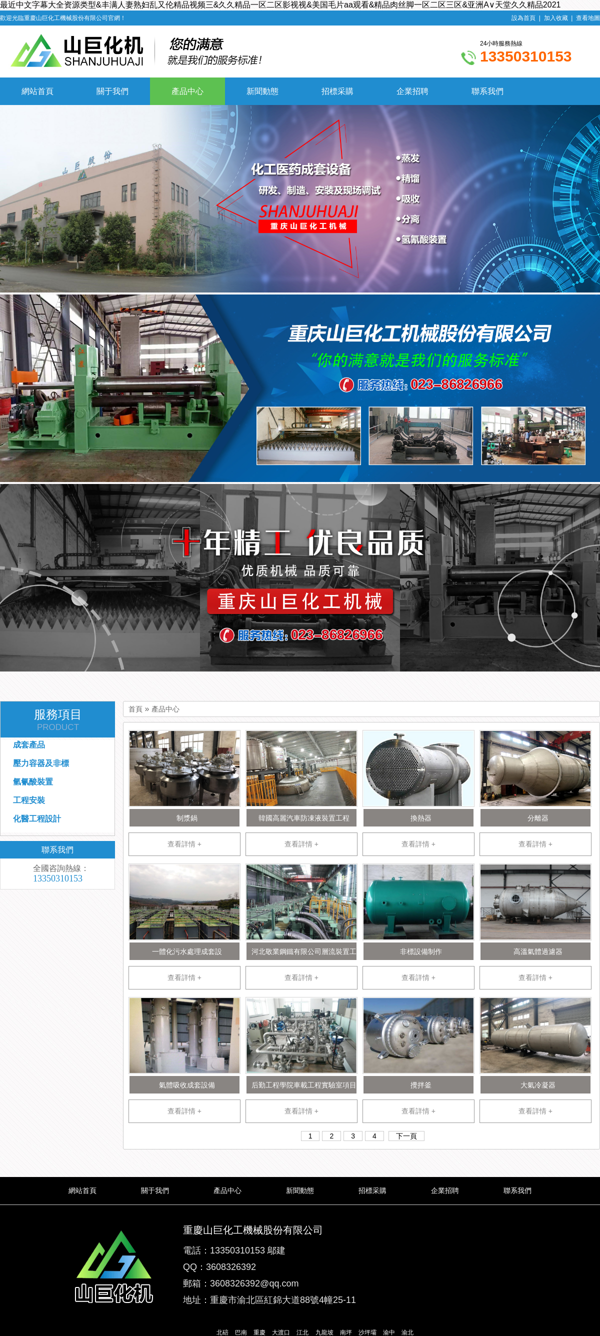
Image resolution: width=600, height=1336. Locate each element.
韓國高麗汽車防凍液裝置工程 (304, 818)
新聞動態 (262, 91)
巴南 (241, 1332)
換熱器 (421, 818)
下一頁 (406, 1136)
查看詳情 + (185, 844)
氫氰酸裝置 (33, 782)
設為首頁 (524, 18)
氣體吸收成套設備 (187, 1085)
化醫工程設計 (37, 818)
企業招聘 (412, 91)
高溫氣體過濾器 (538, 952)
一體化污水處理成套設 (187, 952)
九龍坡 (325, 1332)
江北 (302, 1332)
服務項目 (58, 720)
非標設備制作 (421, 952)
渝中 (389, 1332)
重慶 (260, 1332)
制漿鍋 (187, 818)
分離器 (538, 818)
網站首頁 (38, 91)
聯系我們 (488, 91)
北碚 (222, 1332)
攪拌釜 (421, 1085)
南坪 (346, 1332)
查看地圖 (588, 18)
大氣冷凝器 (538, 1085)
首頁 (135, 709)
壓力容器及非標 (41, 763)
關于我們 (112, 91)
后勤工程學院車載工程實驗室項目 (304, 1085)
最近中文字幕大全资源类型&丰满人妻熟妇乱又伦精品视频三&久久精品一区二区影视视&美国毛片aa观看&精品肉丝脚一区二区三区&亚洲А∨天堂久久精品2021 (280, 4)
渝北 (408, 1332)
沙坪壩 (367, 1332)
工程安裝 (29, 800)
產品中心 (188, 91)
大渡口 (281, 1332)
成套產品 (29, 744)
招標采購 (338, 91)
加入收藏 (556, 18)
